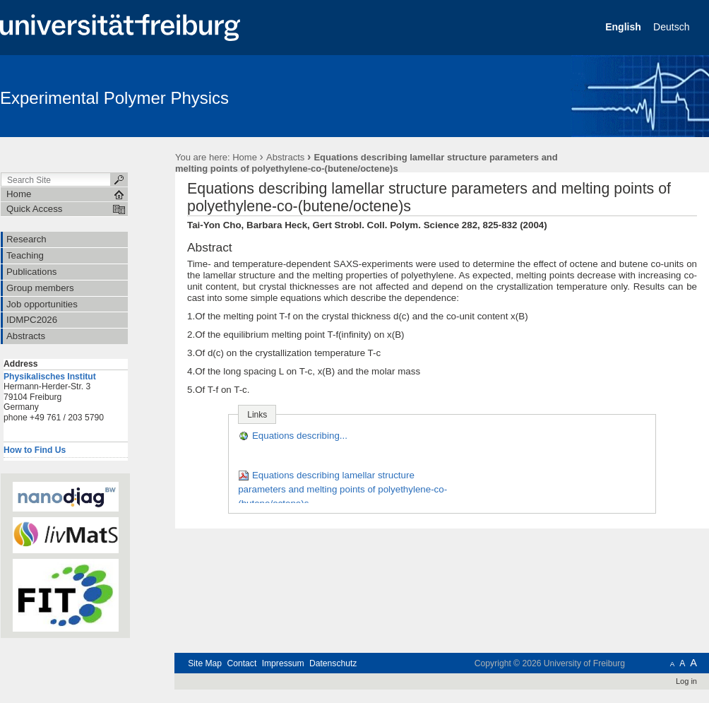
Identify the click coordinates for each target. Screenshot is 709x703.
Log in (686, 681)
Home (244, 157)
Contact (241, 663)
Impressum (283, 663)
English (624, 27)
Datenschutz (333, 663)
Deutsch (672, 27)
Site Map (205, 663)
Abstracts (285, 157)
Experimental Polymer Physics (114, 97)
